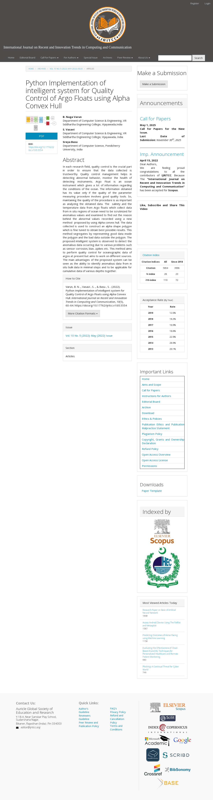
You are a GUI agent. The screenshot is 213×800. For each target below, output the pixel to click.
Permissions (149, 466)
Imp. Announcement (162, 154)
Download (148, 413)
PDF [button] (41, 136)
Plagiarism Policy (152, 434)
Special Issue (91, 57)
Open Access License (155, 460)
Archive (146, 407)
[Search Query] (175, 58)
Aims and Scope (151, 384)
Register (194, 3)
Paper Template (152, 490)
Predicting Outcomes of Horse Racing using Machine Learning (160, 637)
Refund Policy (150, 449)
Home (11, 57)
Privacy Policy (118, 712)
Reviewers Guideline (84, 717)
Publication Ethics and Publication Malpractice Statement (163, 426)
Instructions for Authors (156, 396)
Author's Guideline (84, 710)
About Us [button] (144, 57)
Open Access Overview (156, 454)
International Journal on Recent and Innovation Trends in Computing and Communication (68, 47)
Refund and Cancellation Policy (117, 719)
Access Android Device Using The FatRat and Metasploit (161, 624)
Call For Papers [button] (49, 57)
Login (207, 3)
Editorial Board (27, 57)
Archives (107, 57)
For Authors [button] (71, 57)
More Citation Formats (83, 313)
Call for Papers (155, 118)
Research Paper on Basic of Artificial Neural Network (159, 611)
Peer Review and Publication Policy (89, 724)
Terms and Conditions (116, 727)
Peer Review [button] (125, 57)
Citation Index (151, 255)
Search (199, 58)
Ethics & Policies (152, 418)
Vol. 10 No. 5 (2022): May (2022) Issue (66, 68)
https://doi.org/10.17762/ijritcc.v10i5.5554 (41, 149)
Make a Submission (153, 84)
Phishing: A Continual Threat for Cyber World (161, 668)
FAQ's (113, 708)
